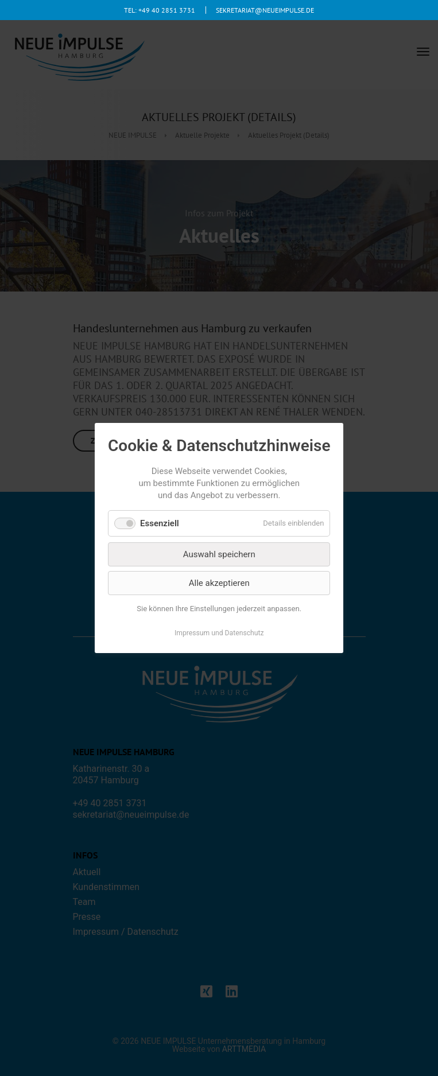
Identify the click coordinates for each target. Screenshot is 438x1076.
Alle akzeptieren (219, 583)
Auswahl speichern (219, 554)
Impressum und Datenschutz (219, 633)
